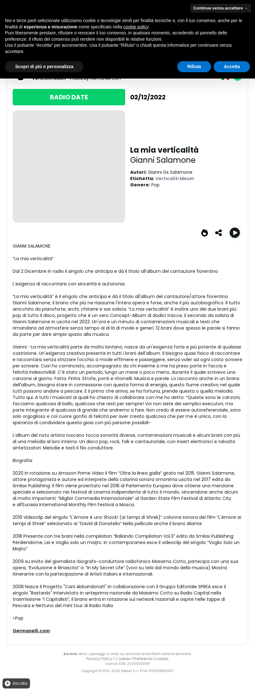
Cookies (123, 658)
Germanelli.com (31, 631)
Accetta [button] (232, 66)
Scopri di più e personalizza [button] (44, 66)
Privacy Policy (99, 658)
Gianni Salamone (163, 160)
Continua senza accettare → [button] (220, 8)
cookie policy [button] (135, 26)
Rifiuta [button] (194, 66)
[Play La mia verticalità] (234, 232)
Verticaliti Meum (174, 178)
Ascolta (15, 683)
